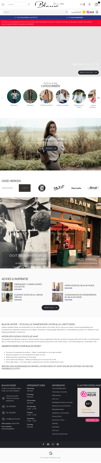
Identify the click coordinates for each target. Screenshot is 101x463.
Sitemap (55, 423)
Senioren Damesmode (59, 434)
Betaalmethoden (58, 409)
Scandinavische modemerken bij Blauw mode (80, 296)
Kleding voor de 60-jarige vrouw (28, 296)
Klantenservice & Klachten (61, 406)
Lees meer (18, 289)
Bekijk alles (50, 307)
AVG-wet (55, 430)
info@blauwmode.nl (13, 419)
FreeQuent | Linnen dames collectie (28, 285)
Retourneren (56, 395)
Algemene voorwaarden (60, 413)
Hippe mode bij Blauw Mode (79, 285)
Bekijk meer (92, 420)
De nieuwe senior (58, 420)
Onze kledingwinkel (59, 388)
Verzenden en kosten (59, 392)
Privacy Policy (57, 416)
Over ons (55, 399)
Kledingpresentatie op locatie (62, 402)
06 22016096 (10, 406)
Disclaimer (55, 427)
